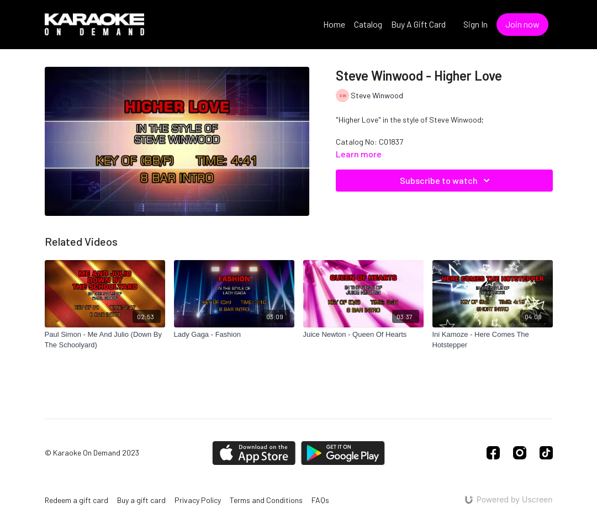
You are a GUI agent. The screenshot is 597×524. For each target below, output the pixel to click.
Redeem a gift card (76, 500)
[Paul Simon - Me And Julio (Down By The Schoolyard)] (105, 340)
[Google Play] (342, 453)
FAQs (320, 500)
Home (334, 24)
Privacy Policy (198, 500)
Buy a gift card (141, 500)
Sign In (475, 24)
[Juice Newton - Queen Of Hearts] (363, 334)
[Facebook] (493, 452)
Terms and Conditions (266, 500)
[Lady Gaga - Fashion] (234, 334)
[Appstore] (254, 453)
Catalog (368, 24)
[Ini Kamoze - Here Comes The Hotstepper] (492, 340)
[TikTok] (546, 452)
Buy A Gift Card (418, 24)
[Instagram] (519, 452)
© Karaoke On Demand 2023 (92, 453)
